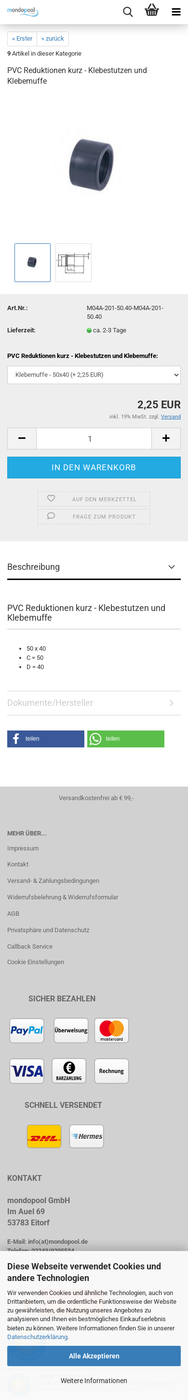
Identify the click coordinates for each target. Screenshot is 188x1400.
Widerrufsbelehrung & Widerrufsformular (62, 897)
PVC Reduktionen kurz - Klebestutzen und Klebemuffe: (82, 355)
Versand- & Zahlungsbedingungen (53, 880)
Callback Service (30, 946)
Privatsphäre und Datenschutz (48, 930)
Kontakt (17, 864)
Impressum (23, 848)
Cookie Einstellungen (35, 962)
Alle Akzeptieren (94, 1356)
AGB (13, 913)
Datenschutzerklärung (37, 1336)
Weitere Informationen (94, 1381)
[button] (45, 738)
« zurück (52, 38)
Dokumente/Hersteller (50, 703)
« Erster (22, 38)
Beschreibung (33, 567)
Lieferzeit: (21, 330)
